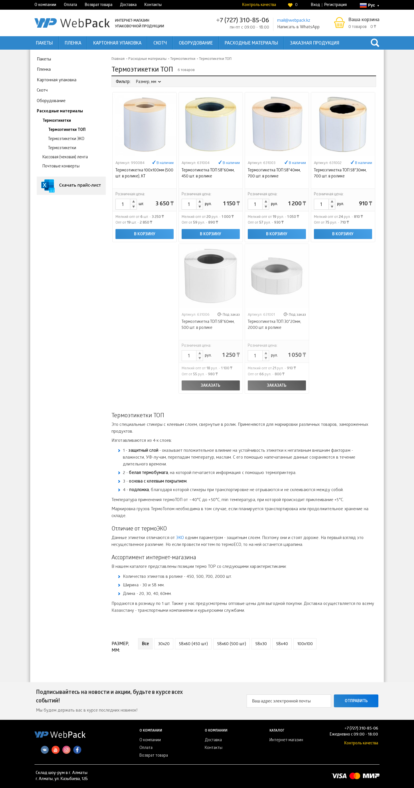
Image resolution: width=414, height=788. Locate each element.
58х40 (282, 644)
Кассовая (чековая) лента (65, 157)
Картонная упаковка (117, 43)
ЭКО (180, 538)
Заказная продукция (314, 43)
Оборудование (196, 43)
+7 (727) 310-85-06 (242, 21)
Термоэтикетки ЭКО (66, 139)
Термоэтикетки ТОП (67, 130)
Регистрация (335, 5)
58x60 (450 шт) (193, 644)
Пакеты (44, 43)
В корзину (144, 234)
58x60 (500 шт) (231, 644)
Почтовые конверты (61, 166)
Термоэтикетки (56, 121)
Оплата (70, 5)
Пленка (73, 43)
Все (145, 644)
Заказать (210, 386)
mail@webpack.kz (293, 20)
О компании (45, 5)
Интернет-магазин (286, 740)
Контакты (153, 5)
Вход (315, 5)
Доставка (128, 5)
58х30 (261, 644)
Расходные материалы (251, 43)
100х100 (305, 644)
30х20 (164, 644)
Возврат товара (98, 5)
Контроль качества (259, 5)
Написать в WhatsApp (298, 27)
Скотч (160, 43)
